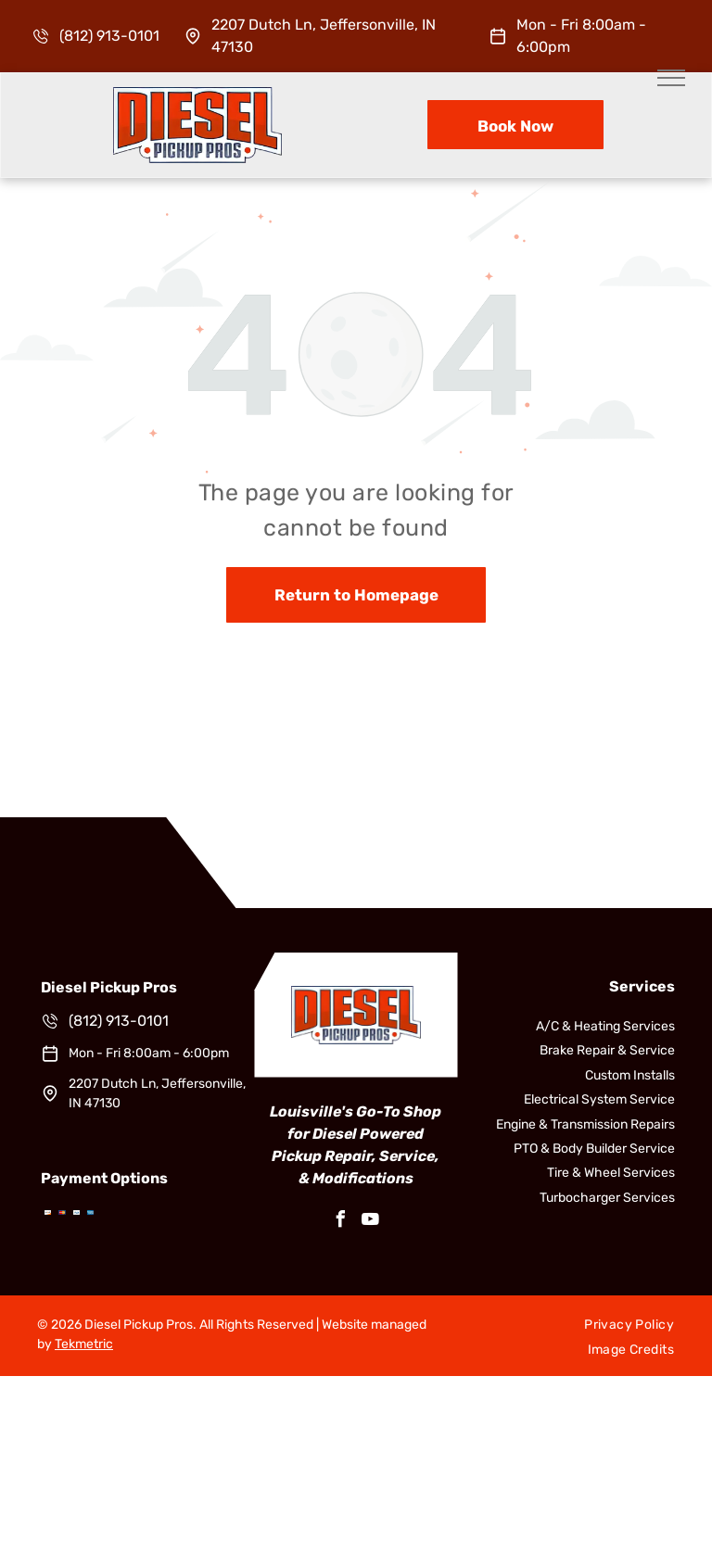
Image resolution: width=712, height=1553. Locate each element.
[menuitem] (629, 1325)
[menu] (671, 78)
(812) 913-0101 (109, 35)
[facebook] (341, 1221)
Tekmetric (84, 1344)
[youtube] (371, 1221)
